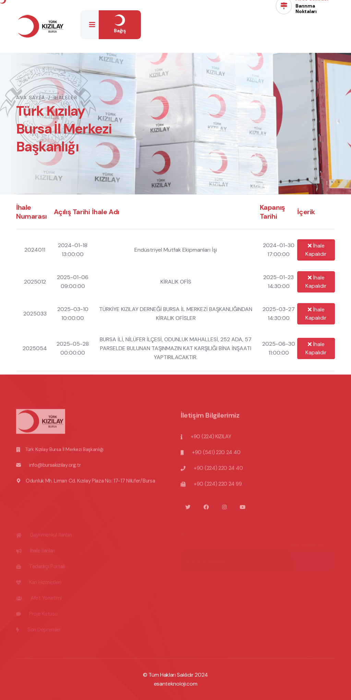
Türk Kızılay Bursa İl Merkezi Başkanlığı (64, 452)
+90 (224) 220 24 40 (218, 471)
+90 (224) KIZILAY (211, 439)
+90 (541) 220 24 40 (216, 455)
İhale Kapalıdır (316, 249)
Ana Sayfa (30, 97)
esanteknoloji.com (175, 683)
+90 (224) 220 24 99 (218, 486)
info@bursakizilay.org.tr (55, 467)
